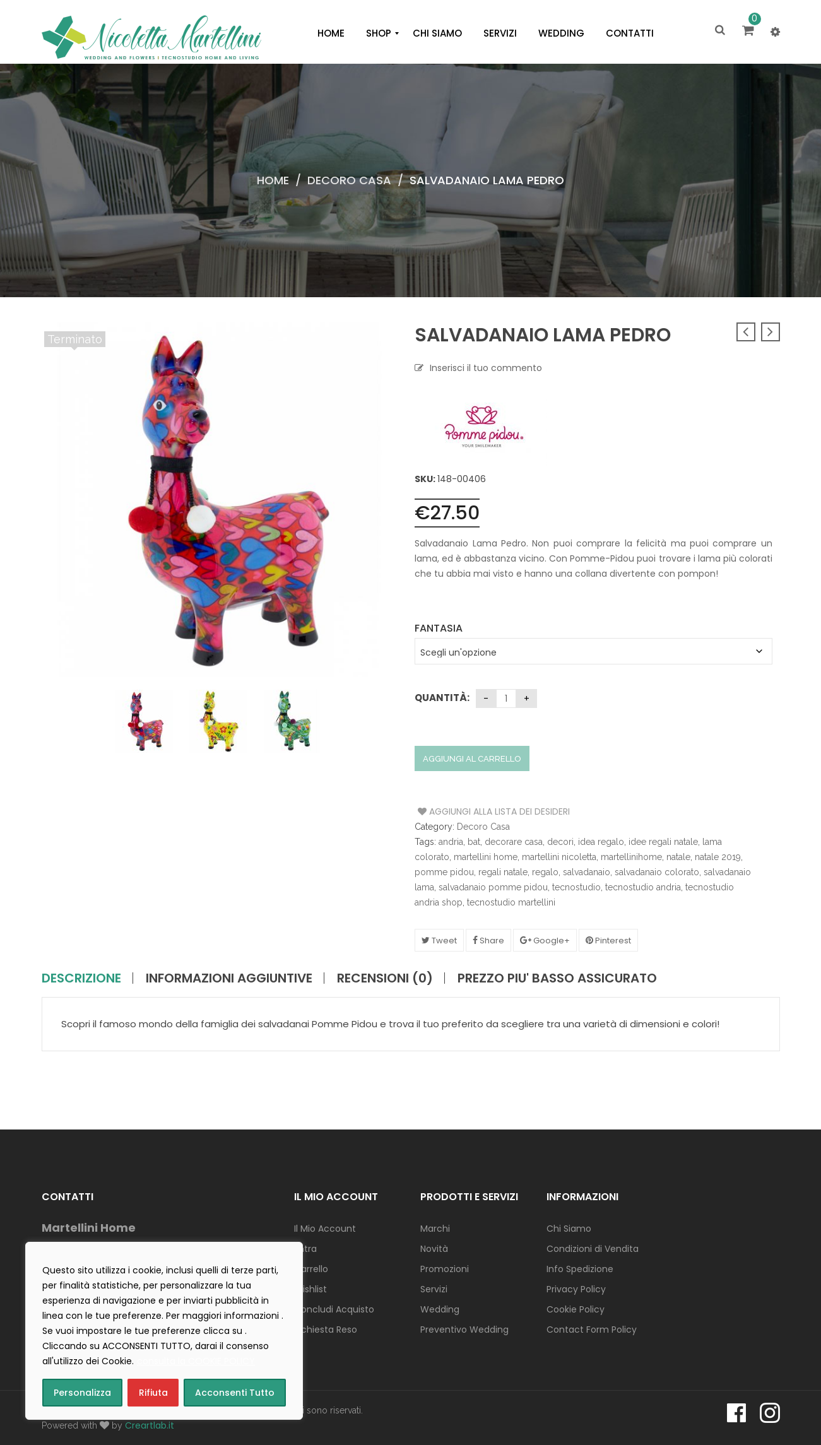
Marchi (435, 1228)
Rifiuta (153, 1392)
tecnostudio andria (643, 887)
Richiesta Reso (325, 1329)
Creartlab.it (149, 1425)
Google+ (545, 941)
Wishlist (310, 1289)
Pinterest (608, 941)
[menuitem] (331, 33)
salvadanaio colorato (657, 872)
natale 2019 (718, 857)
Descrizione (81, 978)
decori (560, 842)
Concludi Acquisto (334, 1309)
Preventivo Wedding (464, 1329)
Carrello (311, 1269)
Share (488, 941)
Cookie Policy (575, 1309)
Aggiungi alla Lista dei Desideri (465, 811)
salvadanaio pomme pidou (493, 887)
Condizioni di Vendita (592, 1248)
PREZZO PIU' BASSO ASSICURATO (557, 978)
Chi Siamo (568, 1228)
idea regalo (601, 842)
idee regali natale (663, 842)
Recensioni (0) (385, 978)
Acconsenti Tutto (235, 1392)
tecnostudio (576, 887)
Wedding (439, 1309)
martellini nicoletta (559, 857)
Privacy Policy (576, 1289)
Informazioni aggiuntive (229, 978)
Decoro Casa (349, 180)
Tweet (439, 941)
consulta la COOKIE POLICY (196, 1361)
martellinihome (631, 857)
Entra (305, 1248)
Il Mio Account (325, 1228)
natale (678, 857)
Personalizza (82, 1392)
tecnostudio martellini (511, 902)
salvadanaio (586, 872)
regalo (545, 872)
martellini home (485, 857)
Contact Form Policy (591, 1329)
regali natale (503, 872)
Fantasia (439, 628)
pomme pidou (444, 872)
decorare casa (514, 842)
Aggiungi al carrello (472, 759)
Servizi (433, 1289)
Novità (434, 1248)
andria (451, 842)
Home (273, 180)
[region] (164, 1331)
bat (474, 842)
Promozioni (444, 1269)
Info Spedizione (579, 1269)
